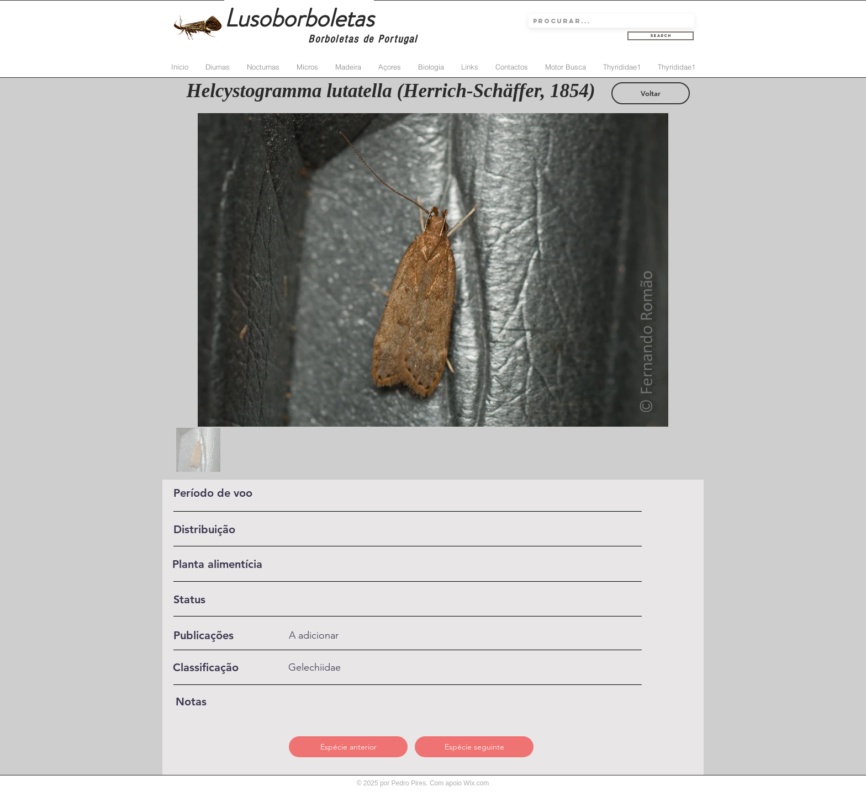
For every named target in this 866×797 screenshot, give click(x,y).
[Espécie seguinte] (474, 746)
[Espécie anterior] (348, 746)
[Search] (660, 35)
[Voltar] (650, 93)
